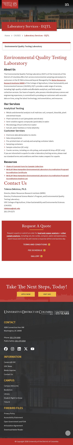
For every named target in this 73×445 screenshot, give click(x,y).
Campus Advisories (11, 386)
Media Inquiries (10, 370)
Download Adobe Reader (13, 429)
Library (7, 394)
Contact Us (8, 374)
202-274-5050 (20, 341)
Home (7, 35)
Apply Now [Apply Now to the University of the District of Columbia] (25, 294)
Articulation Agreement (13, 425)
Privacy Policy (9, 413)
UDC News (8, 366)
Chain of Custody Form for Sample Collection (24, 166)
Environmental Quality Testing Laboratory (23, 46)
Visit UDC (47, 294)
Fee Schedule (35, 250)
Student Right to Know (13, 398)
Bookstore (8, 390)
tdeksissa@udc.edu (12, 208)
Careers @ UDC (10, 362)
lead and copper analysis (48, 233)
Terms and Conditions (35, 244)
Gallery (35, 256)
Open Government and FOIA (15, 421)
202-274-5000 (15, 337)
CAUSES (17, 35)
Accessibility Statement (13, 417)
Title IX (7, 402)
